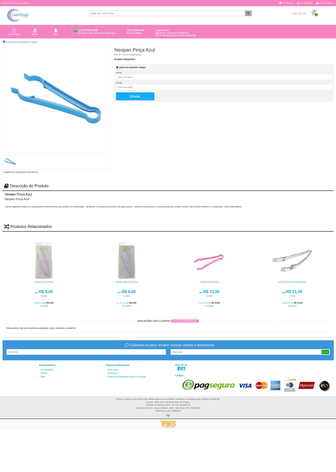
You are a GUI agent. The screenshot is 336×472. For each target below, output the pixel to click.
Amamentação (14, 31)
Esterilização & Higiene (27, 42)
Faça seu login (21, 3)
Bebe (55, 31)
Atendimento (286, 3)
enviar (325, 337)
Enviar (135, 96)
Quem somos (113, 355)
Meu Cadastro (304, 3)
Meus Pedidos (324, 3)
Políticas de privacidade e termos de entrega (126, 362)
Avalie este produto (185, 306)
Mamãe (35, 31)
